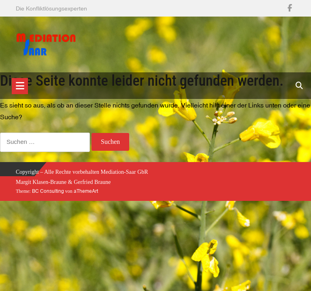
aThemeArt (86, 191)
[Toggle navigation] (20, 86)
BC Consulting (48, 191)
